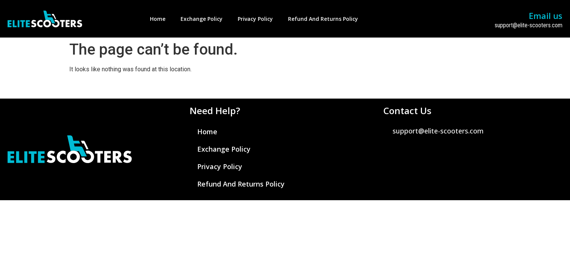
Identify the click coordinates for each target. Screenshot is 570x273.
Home (157, 18)
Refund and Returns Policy (323, 18)
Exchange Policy (202, 18)
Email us (545, 15)
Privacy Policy (255, 18)
